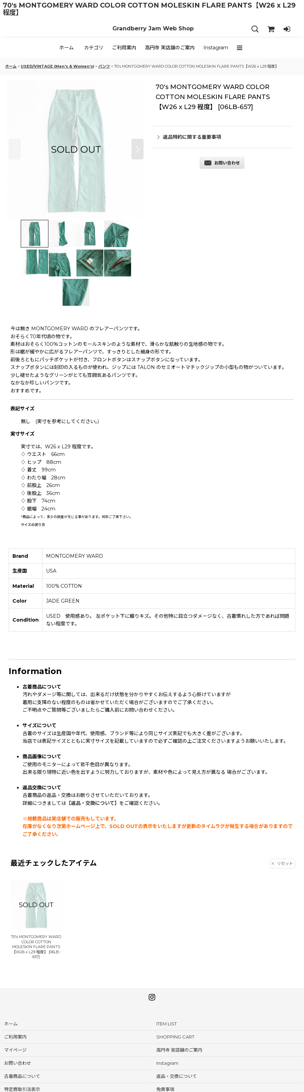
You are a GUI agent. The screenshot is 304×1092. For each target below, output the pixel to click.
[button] (241, 48)
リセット (282, 863)
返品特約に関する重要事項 (189, 137)
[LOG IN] (286, 29)
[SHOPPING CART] (270, 29)
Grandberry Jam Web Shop (153, 28)
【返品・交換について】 (92, 803)
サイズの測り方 (33, 525)
